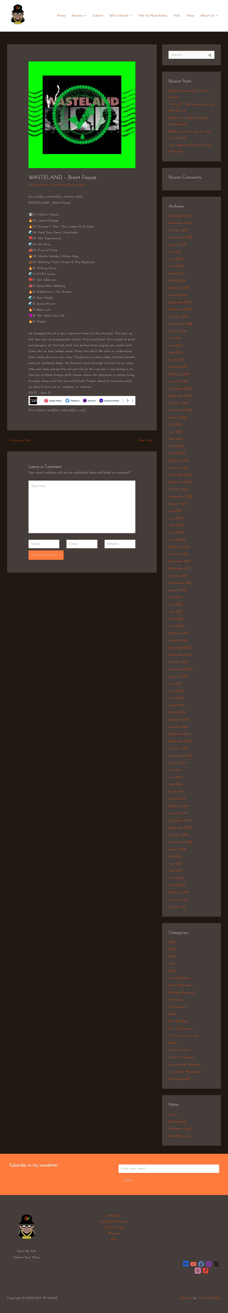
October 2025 (178, 230)
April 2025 (176, 273)
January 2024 (178, 381)
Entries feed (177, 1121)
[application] (84, 16)
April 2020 (176, 705)
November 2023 (180, 396)
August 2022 (178, 504)
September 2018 (180, 842)
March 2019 (177, 799)
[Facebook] (201, 1264)
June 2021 (175, 604)
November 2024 (180, 309)
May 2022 (176, 525)
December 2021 (179, 561)
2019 (172, 949)
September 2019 (180, 755)
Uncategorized (179, 1079)
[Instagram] (208, 1264)
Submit (98, 15)
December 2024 (180, 302)
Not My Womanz (181, 1028)
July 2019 (175, 770)
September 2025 (180, 237)
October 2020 (179, 662)
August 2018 (177, 849)
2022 (172, 971)
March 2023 (177, 453)
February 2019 (179, 806)
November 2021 (180, 568)
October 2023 (178, 403)
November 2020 (180, 655)
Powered (186, 1298)
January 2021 (178, 640)
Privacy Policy (114, 1227)
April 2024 (176, 360)
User (114, 1239)
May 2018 (175, 871)
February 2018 (179, 892)
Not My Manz (178, 1021)
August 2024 (178, 331)
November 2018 (180, 827)
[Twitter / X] (216, 1264)
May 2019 (175, 784)
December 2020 (180, 648)
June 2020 (176, 691)
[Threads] (198, 1270)
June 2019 (175, 777)
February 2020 (179, 720)
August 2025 (178, 244)
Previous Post (18, 440)
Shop (190, 15)
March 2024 (177, 367)
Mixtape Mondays (181, 992)
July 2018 (175, 856)
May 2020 (176, 698)
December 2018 (180, 820)
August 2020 (178, 676)
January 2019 (178, 813)
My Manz (58, 185)
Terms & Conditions (114, 1221)
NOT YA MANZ (18, 26)
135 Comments (38, 185)
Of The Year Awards (183, 1036)
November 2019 (180, 741)
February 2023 (179, 460)
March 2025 (177, 280)
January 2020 (178, 727)
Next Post (147, 440)
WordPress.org (179, 1136)
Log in (173, 1114)
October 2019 (178, 748)
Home (61, 15)
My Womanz (177, 1007)
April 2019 (176, 792)
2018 (172, 942)
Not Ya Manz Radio (152, 15)
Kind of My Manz (181, 985)
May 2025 (176, 266)
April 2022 (176, 532)
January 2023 (178, 468)
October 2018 (178, 835)
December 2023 (180, 388)
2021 (172, 964)
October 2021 (178, 576)
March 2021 (177, 626)
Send (128, 1180)
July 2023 (175, 424)
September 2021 (180, 583)
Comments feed (180, 1128)
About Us (209, 16)
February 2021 (179, 633)
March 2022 (177, 540)
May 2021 (175, 611)
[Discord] (185, 1264)
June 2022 (176, 518)
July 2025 (175, 252)
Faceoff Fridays (179, 978)
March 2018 (177, 885)
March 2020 (177, 712)
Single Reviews (179, 1050)
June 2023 (176, 432)
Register (114, 1233)
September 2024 (180, 324)
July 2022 (175, 511)
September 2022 (180, 496)
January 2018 (178, 899)
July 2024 (175, 338)
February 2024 (179, 374)
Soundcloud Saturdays (185, 1064)
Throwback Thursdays (184, 1072)
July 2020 (175, 683)
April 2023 (176, 446)
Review (173, 1043)
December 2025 (180, 216)
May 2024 (176, 352)
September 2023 (180, 410)
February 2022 (179, 547)
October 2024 (178, 316)
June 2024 (176, 345)
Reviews (79, 16)
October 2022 (178, 489)
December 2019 (180, 734)
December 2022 (180, 475)
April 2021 (176, 619)
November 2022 (180, 482)
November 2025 (180, 223)
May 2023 (176, 439)
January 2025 (178, 295)
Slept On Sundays (182, 1057)
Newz (172, 1014)
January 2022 (178, 554)
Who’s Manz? (120, 16)
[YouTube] (193, 1264)
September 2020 (181, 669)
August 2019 (177, 763)
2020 (172, 956)
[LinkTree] (205, 1270)
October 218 (177, 907)
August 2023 (178, 417)
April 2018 (176, 878)
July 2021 (175, 597)
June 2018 (175, 863)
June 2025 (176, 259)
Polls (176, 15)
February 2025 (179, 288)
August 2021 (177, 590)
